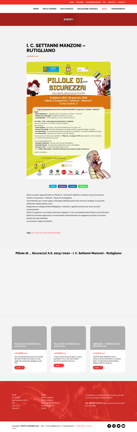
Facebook (62, 186)
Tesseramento (118, 9)
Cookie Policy (81, 426)
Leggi (18, 367)
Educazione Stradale (52, 233)
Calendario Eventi (93, 2)
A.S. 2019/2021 (37, 233)
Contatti (121, 2)
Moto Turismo (49, 9)
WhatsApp (83, 186)
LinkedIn (72, 186)
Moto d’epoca (66, 9)
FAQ (104, 2)
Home (71, 2)
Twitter (53, 186)
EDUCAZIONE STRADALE (87, 9)
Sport (36, 9)
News (104, 9)
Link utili (112, 2)
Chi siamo (80, 2)
